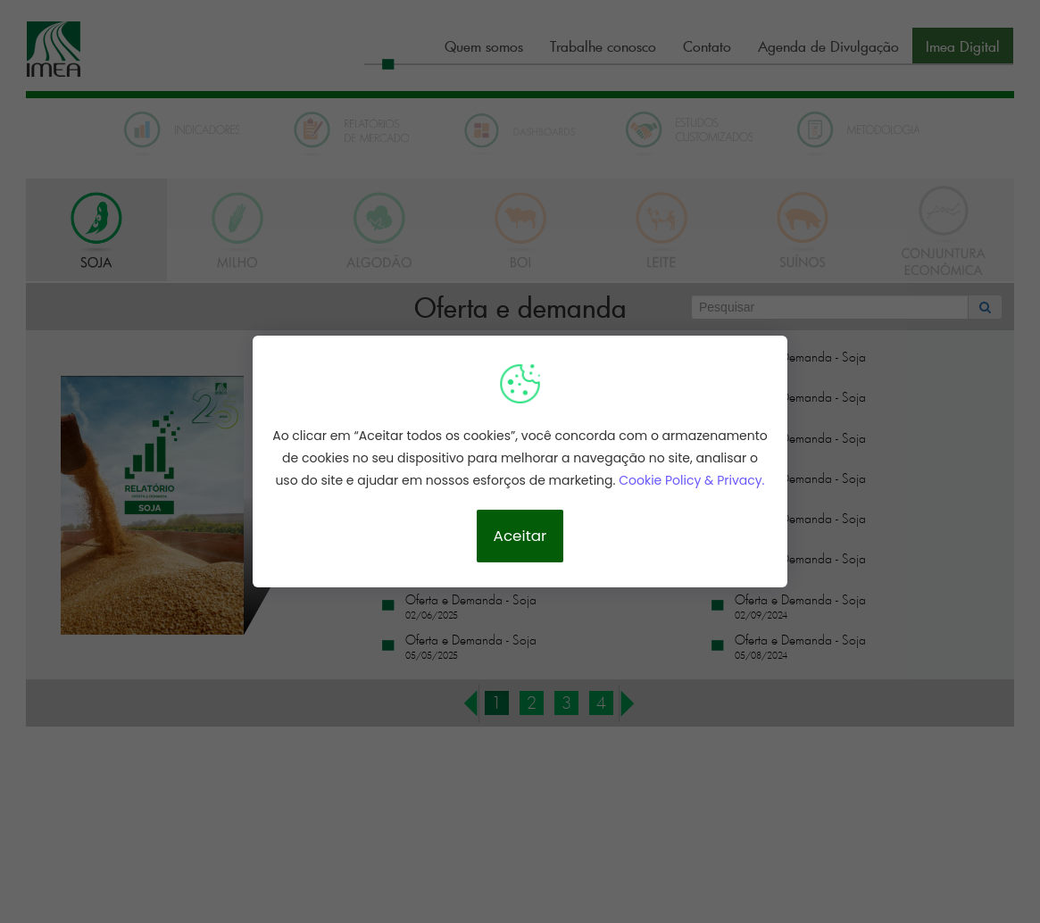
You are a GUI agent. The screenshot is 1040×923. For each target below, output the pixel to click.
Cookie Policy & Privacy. (691, 480)
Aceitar (520, 535)
